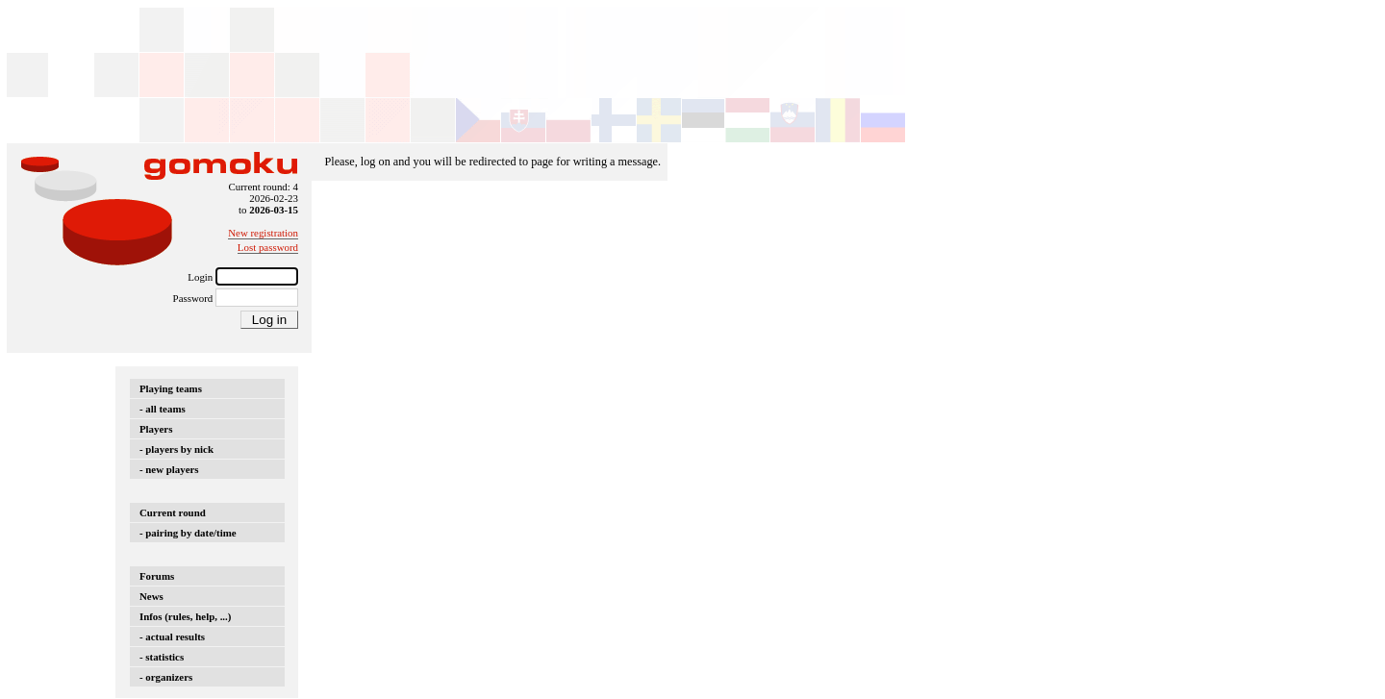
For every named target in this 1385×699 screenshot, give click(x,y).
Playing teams (170, 388)
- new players (169, 469)
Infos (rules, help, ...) (185, 616)
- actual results (172, 636)
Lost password (268, 247)
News (151, 596)
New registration (263, 232)
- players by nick (176, 449)
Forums (156, 576)
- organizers (165, 677)
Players (155, 429)
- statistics (161, 656)
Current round (172, 512)
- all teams (162, 408)
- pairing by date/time (188, 532)
